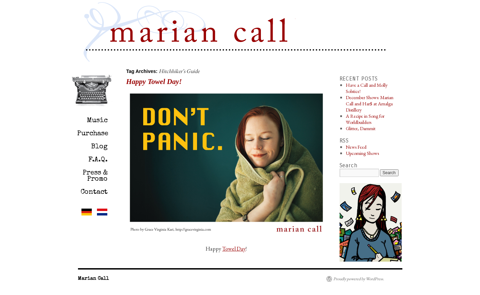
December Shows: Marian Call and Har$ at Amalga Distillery (369, 103)
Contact (94, 192)
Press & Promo (95, 176)
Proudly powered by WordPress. (358, 279)
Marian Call (200, 33)
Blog (99, 147)
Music (97, 120)
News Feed (356, 147)
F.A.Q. (98, 160)
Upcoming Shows (362, 153)
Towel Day (234, 248)
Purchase (92, 133)
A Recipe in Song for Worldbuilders (365, 119)
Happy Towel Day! (154, 81)
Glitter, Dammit (360, 128)
